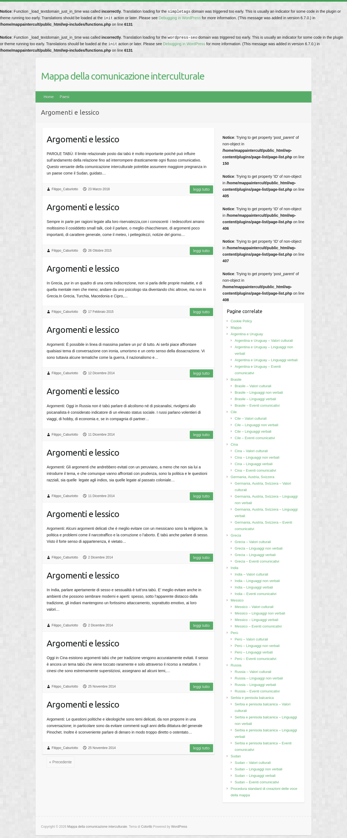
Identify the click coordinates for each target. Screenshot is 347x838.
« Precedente (60, 762)
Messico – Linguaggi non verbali (260, 613)
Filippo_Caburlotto (65, 189)
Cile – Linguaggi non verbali (256, 425)
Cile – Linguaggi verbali (253, 431)
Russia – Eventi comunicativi (257, 691)
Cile (234, 412)
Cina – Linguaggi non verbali (257, 457)
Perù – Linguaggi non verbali (257, 646)
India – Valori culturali (251, 574)
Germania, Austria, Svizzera (252, 477)
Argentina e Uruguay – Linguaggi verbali (266, 360)
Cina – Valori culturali (251, 451)
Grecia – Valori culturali (253, 542)
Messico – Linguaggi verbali (256, 620)
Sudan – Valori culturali (253, 763)
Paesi (64, 97)
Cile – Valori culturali (251, 418)
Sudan (236, 756)
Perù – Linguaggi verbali (254, 652)
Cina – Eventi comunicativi (255, 470)
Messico (237, 600)
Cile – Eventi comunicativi (255, 438)
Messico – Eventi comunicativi (258, 626)
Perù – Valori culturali (251, 639)
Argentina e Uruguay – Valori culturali (264, 341)
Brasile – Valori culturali (253, 386)
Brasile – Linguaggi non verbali (259, 392)
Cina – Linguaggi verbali (253, 464)
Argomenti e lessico (83, 139)
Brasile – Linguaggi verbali (255, 399)
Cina (234, 444)
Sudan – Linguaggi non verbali (258, 769)
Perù (234, 633)
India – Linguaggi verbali (254, 587)
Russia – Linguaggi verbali (255, 685)
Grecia (236, 535)
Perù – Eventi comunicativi (255, 659)
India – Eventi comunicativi (256, 594)
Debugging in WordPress (180, 18)
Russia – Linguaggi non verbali (259, 678)
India (234, 568)
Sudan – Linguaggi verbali (255, 776)
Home (49, 97)
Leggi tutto (201, 189)
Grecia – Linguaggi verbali (255, 555)
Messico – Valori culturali (254, 607)
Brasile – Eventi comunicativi (257, 405)
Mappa (236, 328)
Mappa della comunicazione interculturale (122, 75)
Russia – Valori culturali (253, 672)
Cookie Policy (241, 321)
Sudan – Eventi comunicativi (257, 782)
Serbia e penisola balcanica (252, 698)
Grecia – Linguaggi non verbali (258, 548)
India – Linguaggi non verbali (257, 581)
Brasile (236, 379)
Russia (236, 665)
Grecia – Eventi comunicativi (257, 561)
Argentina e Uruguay (247, 334)
